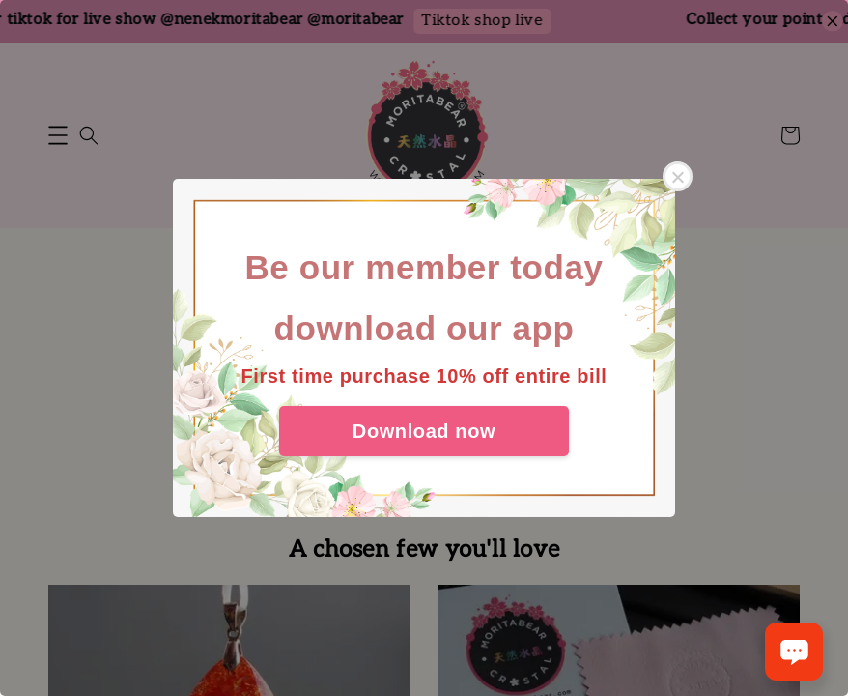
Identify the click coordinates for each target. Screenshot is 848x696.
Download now (424, 431)
